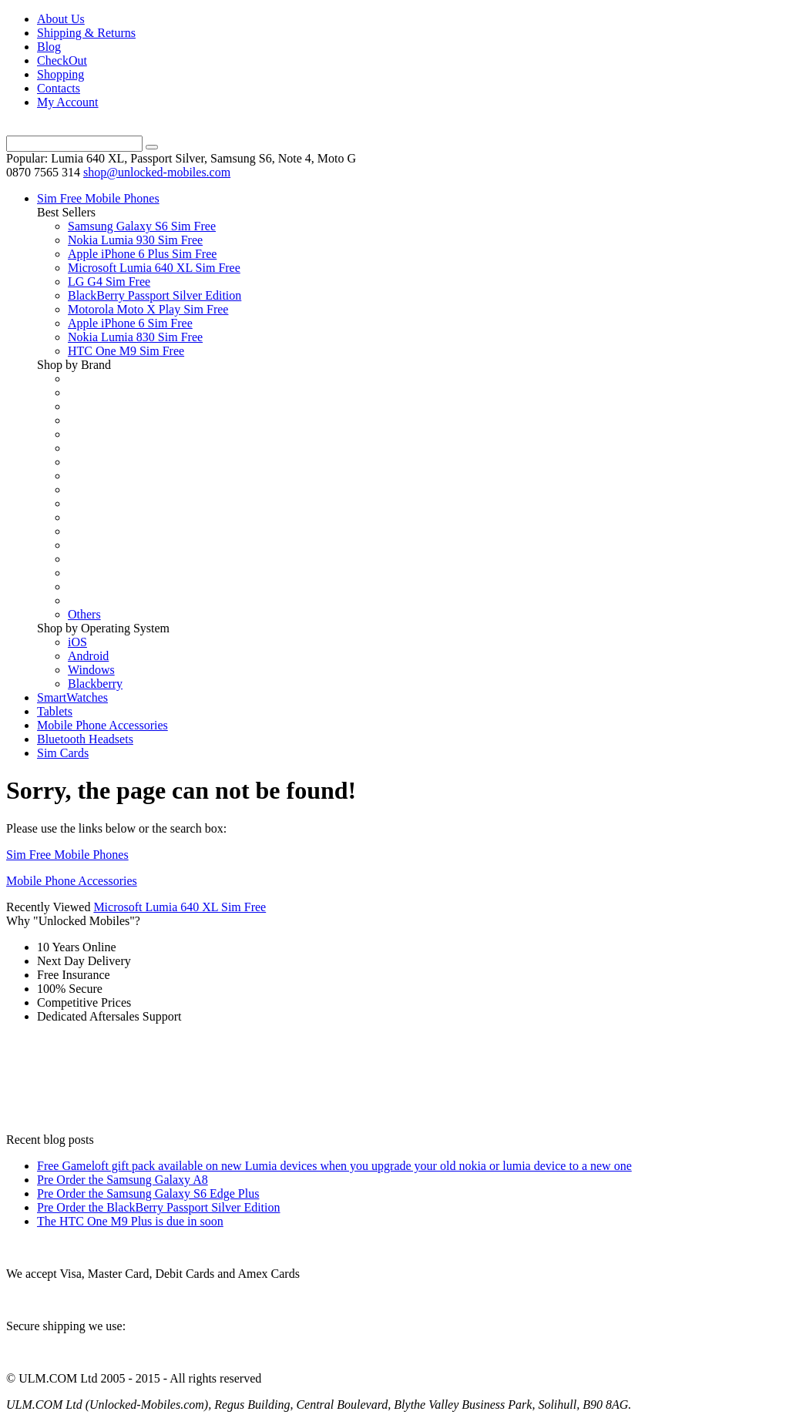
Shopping (60, 74)
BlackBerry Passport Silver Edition (154, 295)
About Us (61, 18)
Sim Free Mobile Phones (98, 198)
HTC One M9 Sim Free (126, 350)
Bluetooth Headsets (85, 739)
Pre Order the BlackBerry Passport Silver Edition (158, 1207)
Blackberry (95, 683)
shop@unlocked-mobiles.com (156, 172)
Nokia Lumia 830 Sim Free (135, 337)
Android (88, 655)
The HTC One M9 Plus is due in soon (130, 1221)
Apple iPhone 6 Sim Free (130, 323)
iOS (77, 642)
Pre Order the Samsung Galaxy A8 (122, 1179)
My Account (68, 102)
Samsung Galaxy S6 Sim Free (142, 226)
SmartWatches (72, 697)
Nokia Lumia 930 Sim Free (135, 239)
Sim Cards (63, 752)
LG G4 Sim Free (109, 281)
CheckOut (62, 60)
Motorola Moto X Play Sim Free (148, 309)
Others (84, 614)
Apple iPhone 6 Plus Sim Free (142, 253)
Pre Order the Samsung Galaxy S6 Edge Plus (148, 1193)
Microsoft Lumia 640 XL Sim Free (154, 267)
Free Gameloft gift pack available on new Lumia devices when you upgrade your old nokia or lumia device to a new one (334, 1165)
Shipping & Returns (86, 32)
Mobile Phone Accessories (102, 725)
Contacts (58, 88)
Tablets (54, 711)
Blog (49, 46)
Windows (91, 669)
